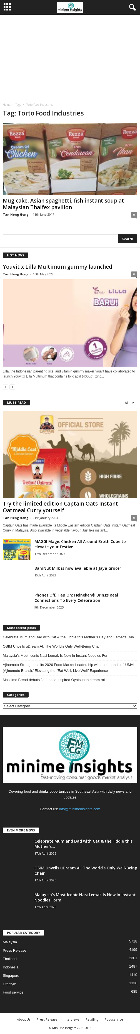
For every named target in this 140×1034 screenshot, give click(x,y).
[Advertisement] (70, 57)
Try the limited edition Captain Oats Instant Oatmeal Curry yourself (60, 507)
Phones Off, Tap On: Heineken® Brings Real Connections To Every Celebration (76, 597)
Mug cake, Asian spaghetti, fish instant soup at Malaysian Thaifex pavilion (63, 204)
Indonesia (10, 967)
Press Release (14, 950)
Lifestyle (9, 984)
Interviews (71, 1019)
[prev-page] (5, 387)
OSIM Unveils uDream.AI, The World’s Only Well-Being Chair (52, 646)
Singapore (11, 975)
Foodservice (114, 1019)
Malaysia (10, 942)
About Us (23, 1019)
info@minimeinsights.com (79, 809)
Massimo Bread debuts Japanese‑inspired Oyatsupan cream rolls (55, 680)
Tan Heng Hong (15, 214)
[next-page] (12, 387)
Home (6, 105)
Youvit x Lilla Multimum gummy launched (57, 266)
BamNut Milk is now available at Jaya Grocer (77, 568)
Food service (13, 992)
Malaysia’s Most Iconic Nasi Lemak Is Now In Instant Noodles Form (57, 655)
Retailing (92, 1019)
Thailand (10, 959)
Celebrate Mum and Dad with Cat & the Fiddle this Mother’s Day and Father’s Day (68, 637)
